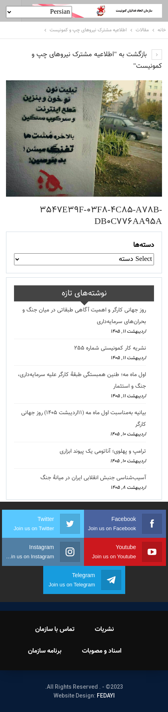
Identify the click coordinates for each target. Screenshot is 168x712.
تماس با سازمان (54, 630)
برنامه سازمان (45, 651)
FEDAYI (106, 695)
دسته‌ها (143, 245)
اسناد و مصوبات (102, 651)
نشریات (104, 630)
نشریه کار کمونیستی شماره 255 (110, 348)
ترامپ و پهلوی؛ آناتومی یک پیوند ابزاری (103, 451)
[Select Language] (39, 12)
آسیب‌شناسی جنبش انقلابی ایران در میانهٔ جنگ (93, 478)
